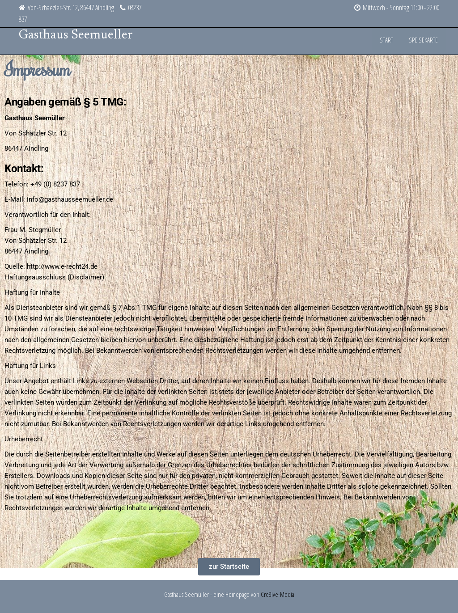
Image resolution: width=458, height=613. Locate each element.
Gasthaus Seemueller (76, 35)
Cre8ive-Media (277, 594)
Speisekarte (424, 41)
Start (390, 41)
